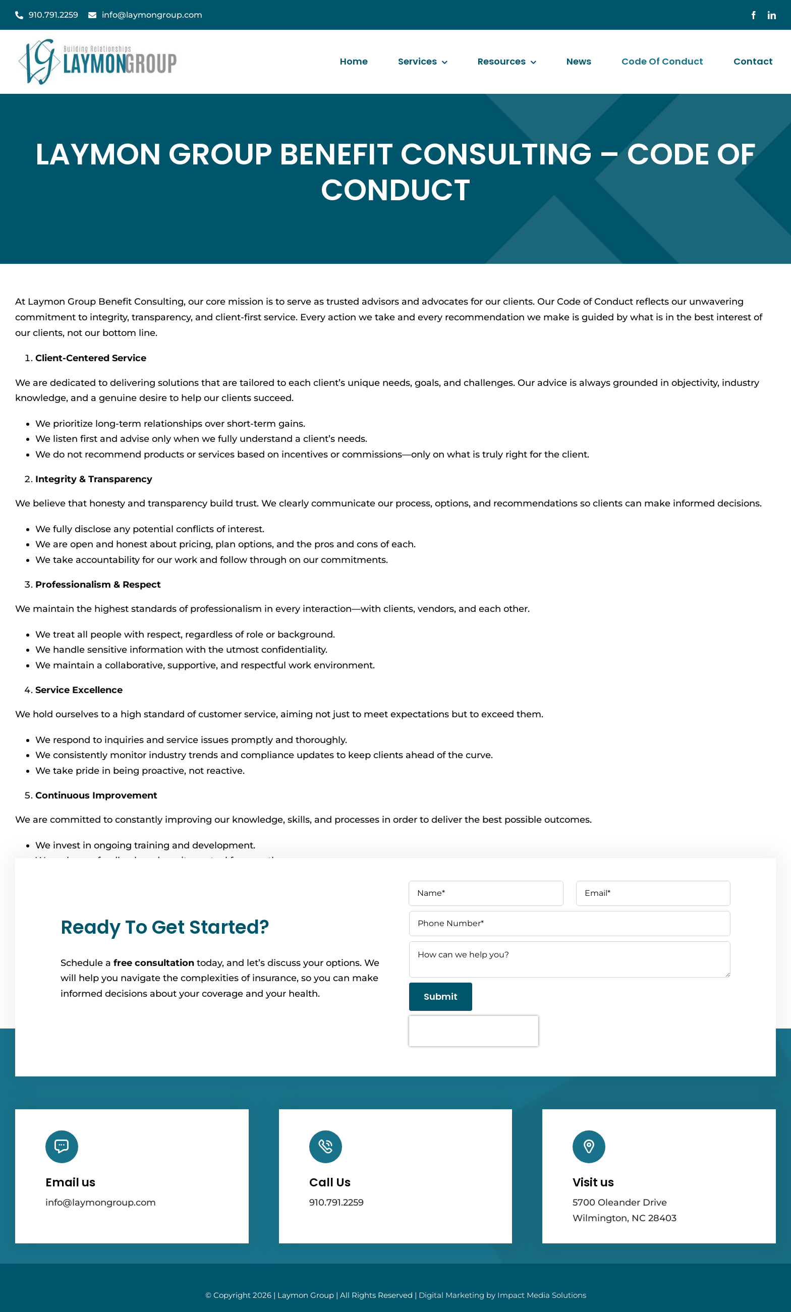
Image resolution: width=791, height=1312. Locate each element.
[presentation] (473, 1031)
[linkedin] (772, 15)
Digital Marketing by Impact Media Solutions (502, 1295)
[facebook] (754, 15)
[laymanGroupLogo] (99, 39)
